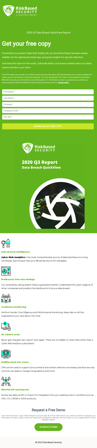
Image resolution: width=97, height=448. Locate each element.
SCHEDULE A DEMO (48, 427)
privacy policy (63, 83)
